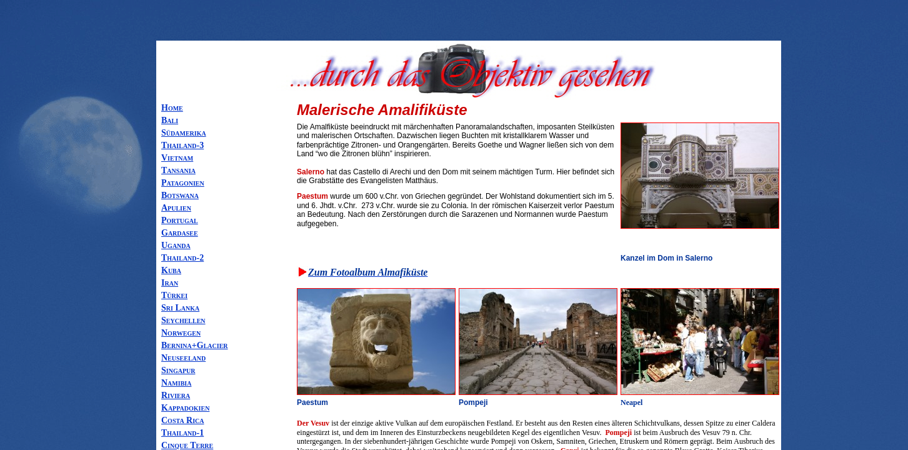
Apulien (176, 207)
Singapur (178, 370)
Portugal (179, 220)
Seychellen (183, 320)
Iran (169, 283)
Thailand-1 (182, 433)
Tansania (178, 170)
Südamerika (183, 133)
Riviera (175, 395)
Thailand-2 (182, 257)
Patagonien (182, 183)
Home (172, 107)
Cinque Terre (187, 445)
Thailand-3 (182, 145)
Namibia (176, 383)
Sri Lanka (180, 307)
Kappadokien (185, 407)
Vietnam (177, 157)
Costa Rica (182, 420)
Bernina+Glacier (194, 345)
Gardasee (179, 233)
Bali (169, 120)
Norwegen (181, 333)
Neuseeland (183, 357)
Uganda (176, 245)
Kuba (171, 270)
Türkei (174, 295)
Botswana (180, 195)
